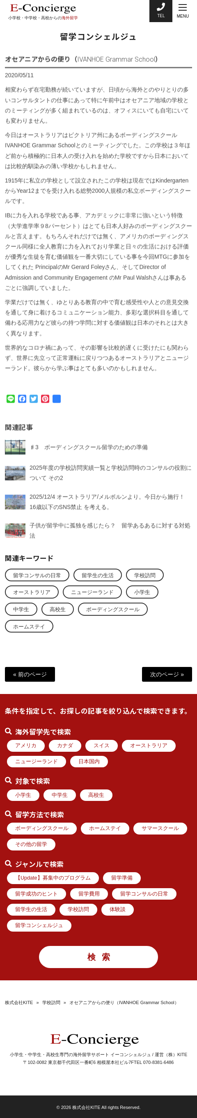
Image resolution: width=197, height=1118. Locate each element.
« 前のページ (30, 674)
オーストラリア (31, 592)
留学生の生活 (98, 575)
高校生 (58, 609)
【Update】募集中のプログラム (53, 878)
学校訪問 (145, 575)
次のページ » (167, 674)
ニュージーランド (92, 592)
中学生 (21, 609)
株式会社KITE (19, 1002)
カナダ (65, 745)
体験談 (118, 909)
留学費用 (89, 894)
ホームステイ (29, 627)
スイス (102, 745)
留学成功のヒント (36, 894)
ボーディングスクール (113, 609)
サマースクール (160, 828)
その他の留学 (31, 844)
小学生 (142, 592)
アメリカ (26, 745)
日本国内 (89, 761)
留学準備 (122, 878)
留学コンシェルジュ (39, 925)
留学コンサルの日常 (37, 575)
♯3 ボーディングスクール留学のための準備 (89, 452)
